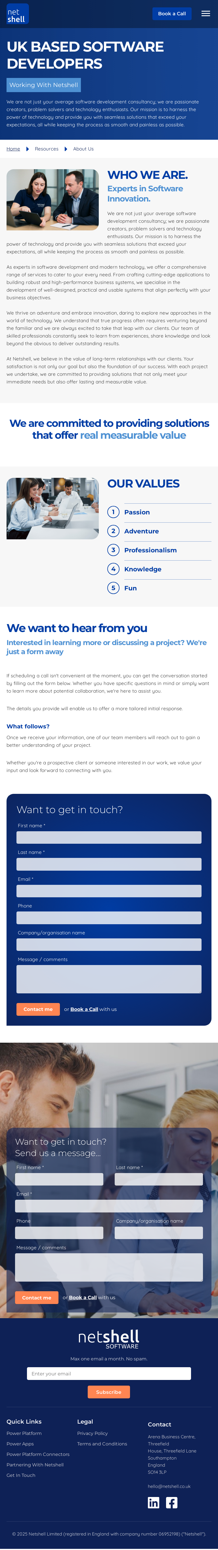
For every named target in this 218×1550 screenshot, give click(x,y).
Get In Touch (21, 1476)
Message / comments (43, 960)
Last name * (31, 852)
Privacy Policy (92, 1434)
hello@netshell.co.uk (169, 1487)
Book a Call (172, 13)
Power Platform (24, 1434)
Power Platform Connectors (38, 1455)
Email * (25, 879)
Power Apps (20, 1445)
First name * (31, 825)
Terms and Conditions (102, 1445)
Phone (25, 906)
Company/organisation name (51, 933)
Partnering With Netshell (35, 1466)
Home (13, 149)
